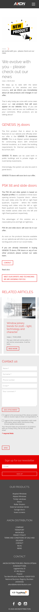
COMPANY (20, 527)
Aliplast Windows (19, 496)
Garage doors (19, 509)
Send (6, 448)
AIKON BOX (19, 532)
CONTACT (19, 543)
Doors (19, 502)
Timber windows (19, 499)
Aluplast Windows (20, 494)
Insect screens (19, 512)
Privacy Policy (12, 428)
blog (19, 546)
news (4, 49)
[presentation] (18, 440)
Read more (13, 348)
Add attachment (10, 410)
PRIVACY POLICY (19, 535)
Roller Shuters (19, 504)
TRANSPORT (19, 530)
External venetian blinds (19, 507)
